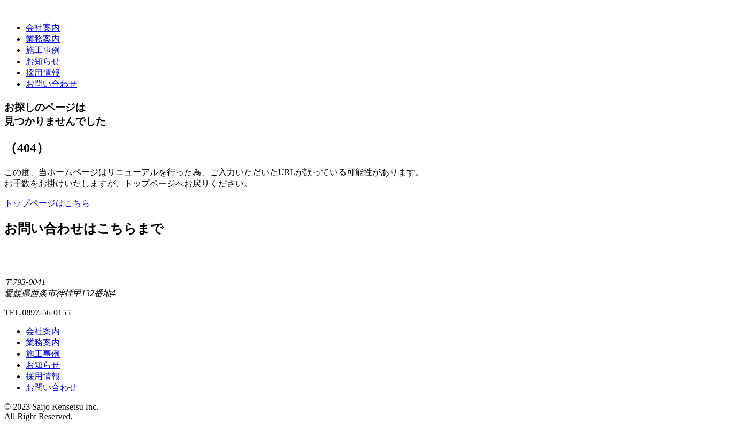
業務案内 (43, 38)
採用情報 (43, 72)
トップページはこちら (47, 203)
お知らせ (43, 61)
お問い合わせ (51, 83)
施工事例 (43, 50)
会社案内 (43, 27)
